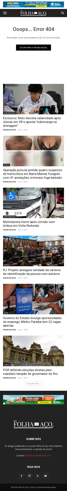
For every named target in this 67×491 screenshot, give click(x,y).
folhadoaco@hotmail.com (38, 455)
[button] (5, 13)
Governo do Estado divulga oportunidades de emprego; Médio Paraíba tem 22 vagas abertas (32, 321)
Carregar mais (33, 383)
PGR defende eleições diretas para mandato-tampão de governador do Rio (30, 372)
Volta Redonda (9, 113)
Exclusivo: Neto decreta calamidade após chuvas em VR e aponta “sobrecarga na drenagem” (32, 122)
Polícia (6, 165)
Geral (6, 313)
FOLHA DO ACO (9, 130)
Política (7, 265)
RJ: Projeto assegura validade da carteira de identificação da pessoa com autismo (31, 272)
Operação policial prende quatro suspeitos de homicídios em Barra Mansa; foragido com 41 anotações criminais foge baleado (32, 173)
